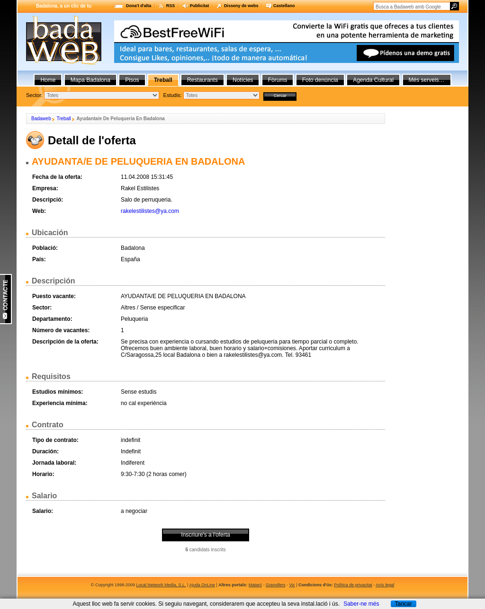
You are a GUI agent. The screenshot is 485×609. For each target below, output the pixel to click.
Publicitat (199, 5)
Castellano (284, 5)
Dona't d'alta (138, 5)
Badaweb (41, 118)
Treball (63, 118)
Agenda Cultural (373, 80)
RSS (170, 5)
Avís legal (385, 585)
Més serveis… (427, 80)
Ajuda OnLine (202, 585)
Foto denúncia (320, 80)
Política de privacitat (353, 585)
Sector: (34, 95)
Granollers (276, 585)
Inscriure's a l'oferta (205, 534)
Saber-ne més (361, 603)
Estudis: (172, 95)
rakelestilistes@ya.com (150, 211)
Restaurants (202, 80)
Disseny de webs (241, 5)
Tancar (403, 603)
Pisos (132, 80)
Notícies (243, 80)
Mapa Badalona (90, 80)
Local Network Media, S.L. (161, 585)
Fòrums (277, 80)
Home (47, 80)
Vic (292, 585)
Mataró (255, 585)
